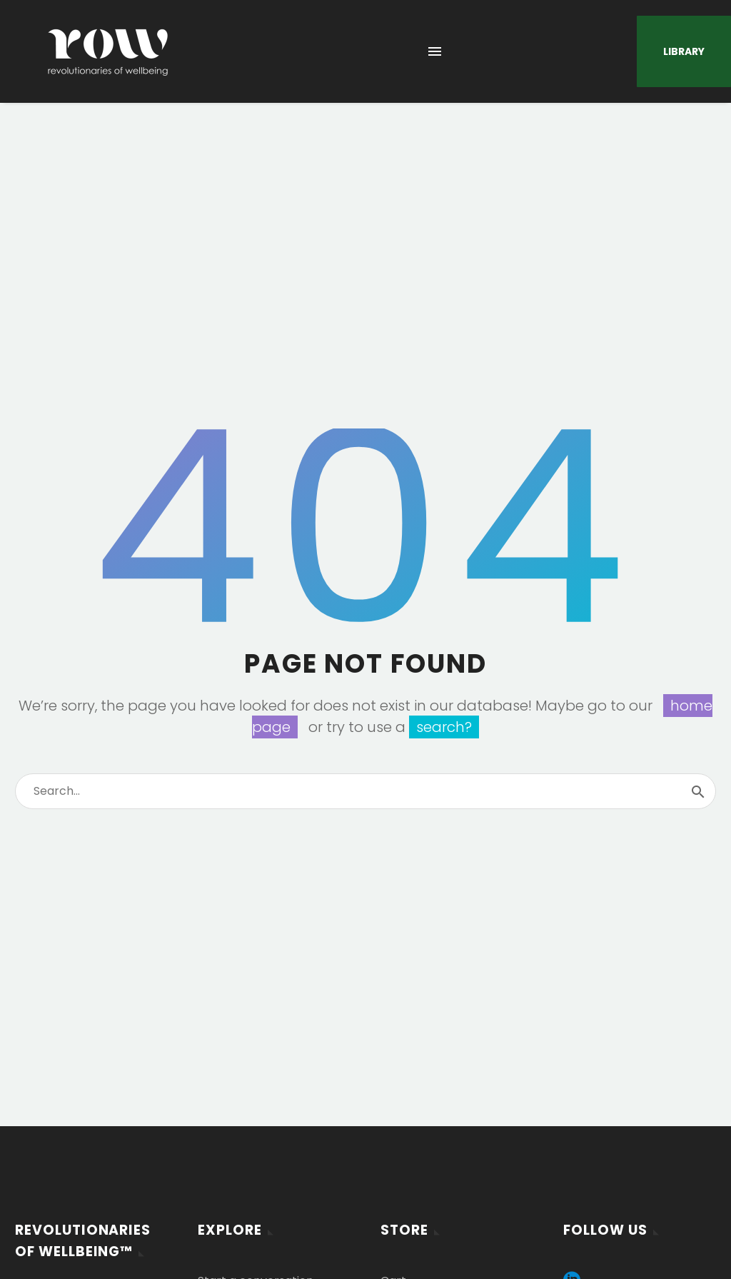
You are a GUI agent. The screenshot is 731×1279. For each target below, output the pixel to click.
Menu (434, 51)
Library (684, 51)
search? (444, 727)
